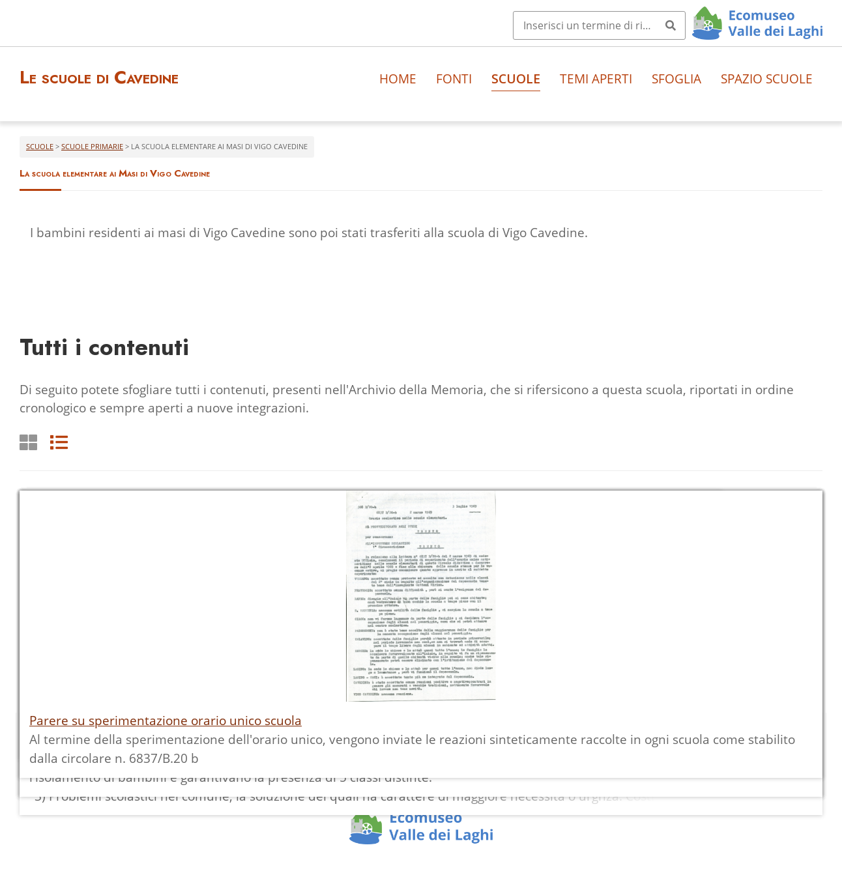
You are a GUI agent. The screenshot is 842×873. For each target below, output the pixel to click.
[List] (59, 442)
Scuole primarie (92, 146)
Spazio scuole (767, 78)
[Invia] (671, 25)
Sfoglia (676, 78)
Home (397, 78)
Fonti (454, 78)
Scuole (515, 78)
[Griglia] (28, 442)
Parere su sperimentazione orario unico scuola (165, 720)
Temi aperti (596, 78)
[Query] (599, 25)
